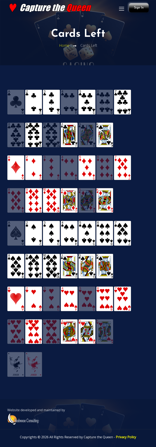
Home (64, 45)
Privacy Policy (126, 437)
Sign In (139, 7)
